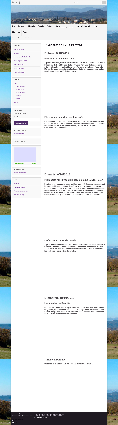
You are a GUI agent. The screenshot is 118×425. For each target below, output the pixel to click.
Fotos (15, 83)
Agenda (41, 26)
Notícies (16, 53)
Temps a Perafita (19, 141)
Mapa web (16, 32)
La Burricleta (14, 421)
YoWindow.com (19, 163)
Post (25, 32)
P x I (96, 26)
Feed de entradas (19, 187)
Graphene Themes (27, 415)
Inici (13, 26)
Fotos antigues (20, 86)
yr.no (34, 163)
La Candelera (20, 89)
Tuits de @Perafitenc (20, 172)
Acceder (16, 183)
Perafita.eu (14, 422)
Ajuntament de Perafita (40, 417)
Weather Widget (25, 154)
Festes (50, 26)
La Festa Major (20, 92)
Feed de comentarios (21, 191)
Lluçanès (31, 26)
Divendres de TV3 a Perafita (22, 57)
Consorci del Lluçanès (17, 419)
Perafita (21, 26)
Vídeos (16, 103)
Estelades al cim (19, 64)
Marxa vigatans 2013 (20, 61)
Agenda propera (19, 49)
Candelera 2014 (19, 68)
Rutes (64, 26)
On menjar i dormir (83, 26)
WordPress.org (19, 195)
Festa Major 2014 (19, 72)
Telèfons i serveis (19, 133)
